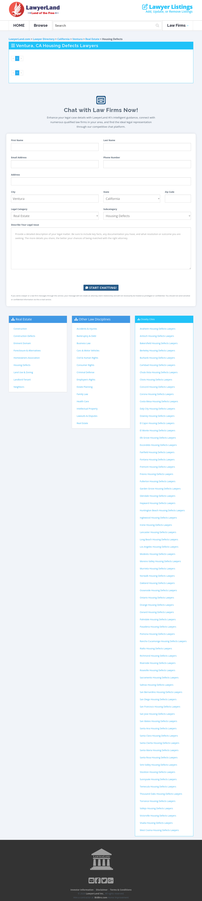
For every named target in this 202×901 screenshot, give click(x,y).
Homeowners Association (27, 357)
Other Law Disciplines (94, 319)
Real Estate (92, 39)
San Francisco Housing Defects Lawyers (160, 706)
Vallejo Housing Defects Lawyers (156, 808)
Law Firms (177, 25)
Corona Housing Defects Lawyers (157, 394)
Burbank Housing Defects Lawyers (157, 357)
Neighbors (19, 386)
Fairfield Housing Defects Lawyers (157, 452)
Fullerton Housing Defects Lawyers (157, 481)
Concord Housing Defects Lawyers (157, 386)
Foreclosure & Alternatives (27, 350)
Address (15, 174)
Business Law (83, 343)
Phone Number (111, 157)
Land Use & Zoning (23, 372)
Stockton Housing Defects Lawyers (157, 772)
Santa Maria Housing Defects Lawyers (159, 750)
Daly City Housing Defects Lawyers (157, 408)
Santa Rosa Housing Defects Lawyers (159, 757)
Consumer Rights (85, 365)
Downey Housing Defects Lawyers (157, 415)
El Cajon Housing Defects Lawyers (157, 423)
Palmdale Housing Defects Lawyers (158, 619)
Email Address (19, 157)
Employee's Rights (86, 379)
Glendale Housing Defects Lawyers (157, 495)
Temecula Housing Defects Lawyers (158, 786)
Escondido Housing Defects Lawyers (158, 444)
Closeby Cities (148, 319)
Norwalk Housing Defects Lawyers (157, 575)
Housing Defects (22, 365)
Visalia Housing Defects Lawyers (156, 822)
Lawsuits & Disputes (87, 415)
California (63, 39)
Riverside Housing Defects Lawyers (157, 662)
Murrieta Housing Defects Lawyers (157, 568)
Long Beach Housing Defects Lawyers (159, 539)
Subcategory (110, 209)
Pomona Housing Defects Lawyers (157, 633)
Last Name (109, 140)
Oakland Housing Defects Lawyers (157, 583)
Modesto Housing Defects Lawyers (157, 553)
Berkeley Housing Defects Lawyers (157, 350)
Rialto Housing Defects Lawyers (156, 648)
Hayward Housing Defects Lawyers (157, 503)
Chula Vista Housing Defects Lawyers (159, 372)
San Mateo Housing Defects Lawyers (158, 721)
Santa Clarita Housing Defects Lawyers (159, 742)
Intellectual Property (87, 408)
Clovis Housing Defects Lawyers (156, 379)
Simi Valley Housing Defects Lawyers (158, 764)
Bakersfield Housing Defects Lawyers (159, 343)
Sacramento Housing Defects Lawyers (159, 677)
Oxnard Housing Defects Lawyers (157, 612)
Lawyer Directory (43, 39)
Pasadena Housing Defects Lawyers (158, 626)
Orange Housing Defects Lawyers (157, 604)
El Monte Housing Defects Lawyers (157, 430)
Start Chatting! (101, 288)
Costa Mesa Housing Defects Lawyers (159, 401)
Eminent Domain (22, 343)
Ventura (77, 39)
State (106, 191)
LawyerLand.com (19, 39)
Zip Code (169, 191)
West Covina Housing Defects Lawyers (159, 830)
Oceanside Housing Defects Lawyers (158, 590)
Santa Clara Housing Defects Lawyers (159, 735)
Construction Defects (24, 335)
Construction (20, 328)
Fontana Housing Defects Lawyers (157, 459)
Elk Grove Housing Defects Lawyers (158, 437)
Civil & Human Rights (87, 357)
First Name (17, 140)
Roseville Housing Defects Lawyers (157, 670)
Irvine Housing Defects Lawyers (156, 524)
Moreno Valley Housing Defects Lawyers (160, 561)
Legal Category (19, 209)
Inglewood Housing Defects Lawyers (158, 517)
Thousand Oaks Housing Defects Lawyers (161, 793)
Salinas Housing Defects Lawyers (156, 684)
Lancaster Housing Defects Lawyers (158, 532)
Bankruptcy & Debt (86, 335)
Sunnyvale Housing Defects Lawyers (158, 779)
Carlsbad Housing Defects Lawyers (157, 365)
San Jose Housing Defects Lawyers (157, 713)
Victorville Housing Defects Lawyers (158, 815)
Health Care (83, 401)
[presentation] (101, 277)
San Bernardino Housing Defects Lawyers (161, 692)
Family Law (82, 394)
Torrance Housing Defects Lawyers (157, 801)
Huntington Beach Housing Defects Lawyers (162, 510)
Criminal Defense (85, 372)
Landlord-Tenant (22, 379)
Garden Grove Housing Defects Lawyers (160, 488)
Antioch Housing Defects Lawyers (157, 335)
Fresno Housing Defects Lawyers (156, 474)
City (13, 191)
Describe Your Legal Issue (25, 224)
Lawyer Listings (167, 7)
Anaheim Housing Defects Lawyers (157, 328)
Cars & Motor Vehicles (88, 350)
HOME (19, 25)
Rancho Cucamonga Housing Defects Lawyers (163, 641)
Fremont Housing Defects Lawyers (157, 466)
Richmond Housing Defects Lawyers (158, 655)
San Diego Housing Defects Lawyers (158, 699)
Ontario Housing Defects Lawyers (157, 597)
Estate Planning (84, 386)
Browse (41, 25)
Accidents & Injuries (87, 328)
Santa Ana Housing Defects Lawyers (158, 728)
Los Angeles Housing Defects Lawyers (159, 546)
